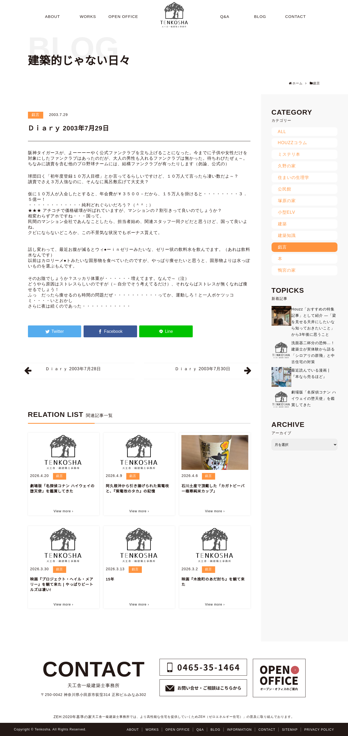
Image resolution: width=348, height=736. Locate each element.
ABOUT (133, 730)
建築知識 (287, 235)
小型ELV (286, 212)
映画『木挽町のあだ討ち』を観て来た (213, 582)
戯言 (36, 115)
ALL (282, 131)
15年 (110, 579)
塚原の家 (287, 200)
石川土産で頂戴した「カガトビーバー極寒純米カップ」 (213, 488)
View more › (63, 511)
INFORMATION (239, 730)
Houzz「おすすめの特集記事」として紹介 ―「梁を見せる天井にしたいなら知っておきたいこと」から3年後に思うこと (313, 322)
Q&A (200, 730)
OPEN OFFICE (177, 730)
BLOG (215, 730)
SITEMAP (290, 730)
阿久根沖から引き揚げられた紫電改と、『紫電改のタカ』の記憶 (137, 488)
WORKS (152, 730)
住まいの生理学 (293, 177)
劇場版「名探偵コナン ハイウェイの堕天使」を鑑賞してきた (62, 488)
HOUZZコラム (292, 142)
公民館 (284, 189)
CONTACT (266, 730)
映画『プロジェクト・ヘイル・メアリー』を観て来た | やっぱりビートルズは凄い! (61, 584)
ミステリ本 (289, 154)
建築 (282, 224)
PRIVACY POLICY (319, 730)
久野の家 (287, 166)
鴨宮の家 (287, 270)
